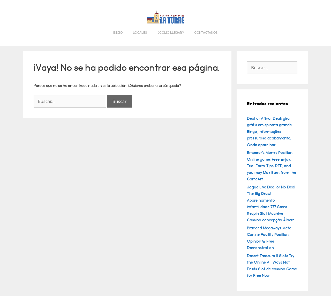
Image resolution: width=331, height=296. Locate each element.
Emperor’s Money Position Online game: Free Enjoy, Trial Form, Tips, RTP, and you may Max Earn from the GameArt (271, 166)
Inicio (118, 32)
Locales (140, 32)
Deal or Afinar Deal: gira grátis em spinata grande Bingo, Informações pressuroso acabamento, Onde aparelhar (269, 132)
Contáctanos (206, 32)
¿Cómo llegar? (170, 32)
